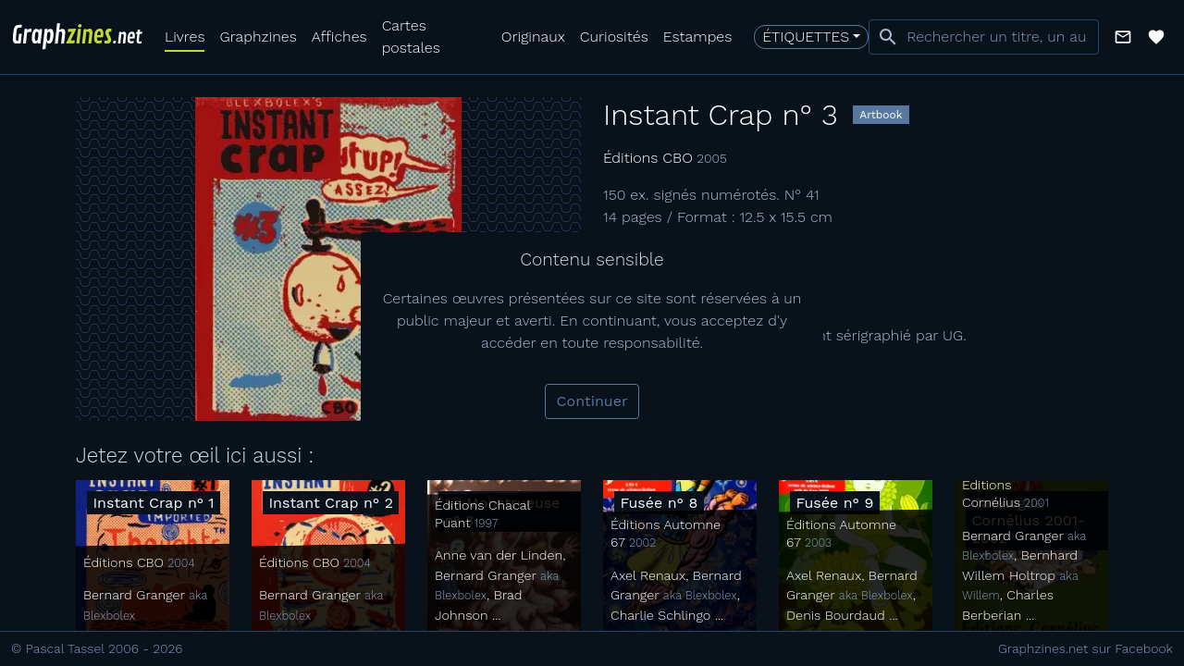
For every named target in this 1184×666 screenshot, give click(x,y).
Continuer (592, 401)
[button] (1123, 37)
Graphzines (257, 36)
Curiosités (614, 36)
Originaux (533, 36)
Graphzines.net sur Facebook (1085, 648)
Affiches (339, 36)
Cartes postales (411, 36)
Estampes (698, 36)
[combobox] (984, 37)
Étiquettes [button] (805, 36)
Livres (184, 36)
